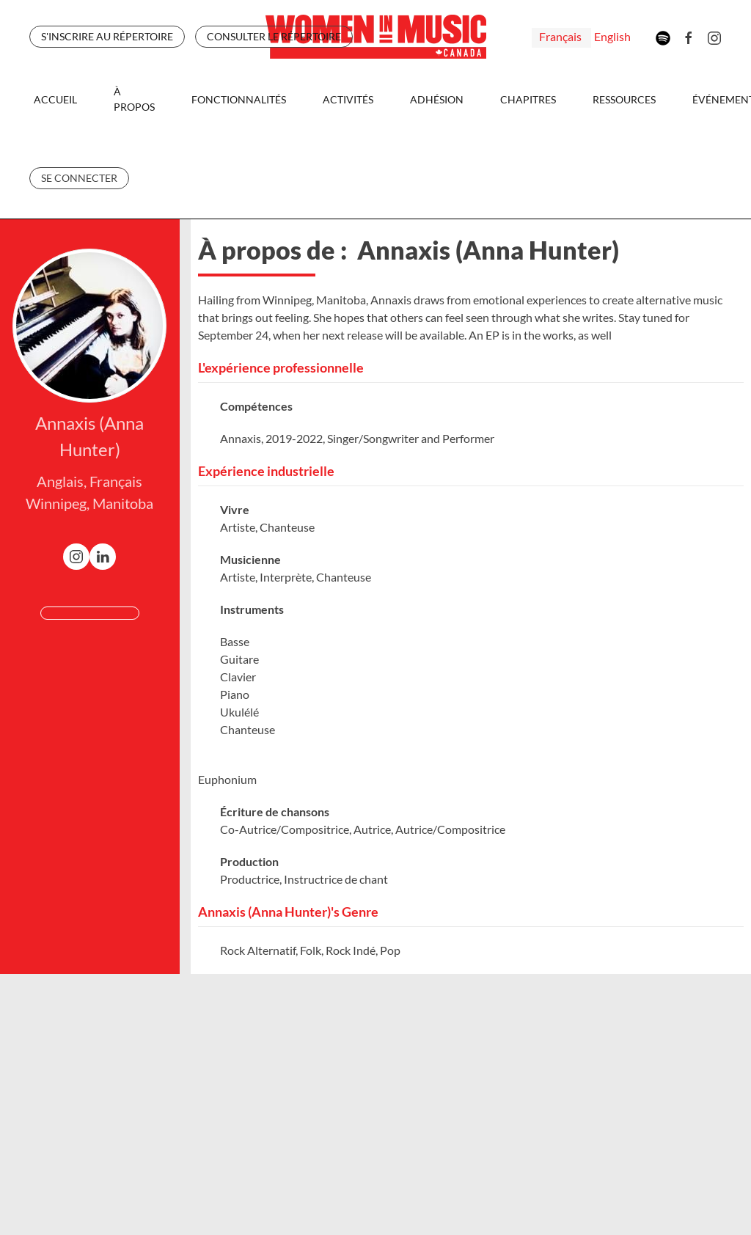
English (612, 36)
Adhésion (437, 99)
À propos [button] (134, 99)
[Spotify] (663, 36)
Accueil (55, 99)
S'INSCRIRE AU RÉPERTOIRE (107, 36)
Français (561, 36)
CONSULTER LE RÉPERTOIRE (274, 36)
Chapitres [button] (528, 99)
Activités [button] (348, 99)
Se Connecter (79, 178)
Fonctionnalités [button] (238, 99)
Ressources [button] (624, 99)
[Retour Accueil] (375, 37)
